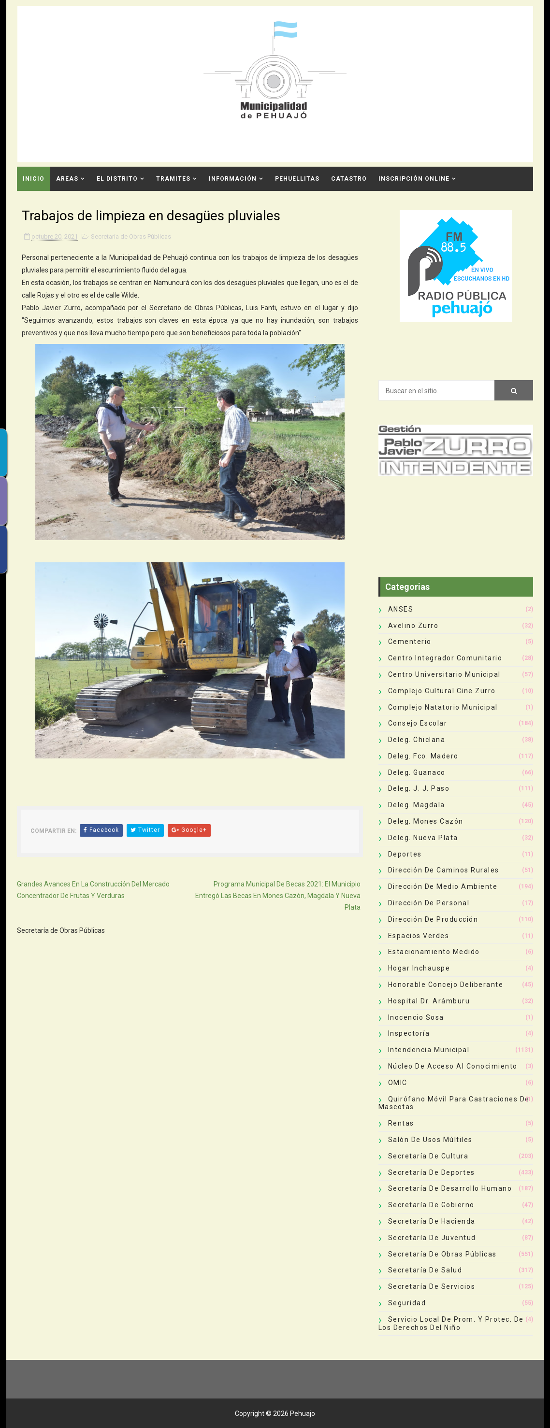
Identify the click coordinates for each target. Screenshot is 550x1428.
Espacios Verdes (418, 936)
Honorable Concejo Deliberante (446, 984)
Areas (67, 178)
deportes (405, 854)
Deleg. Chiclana (417, 739)
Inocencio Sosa (416, 1017)
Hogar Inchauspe (419, 968)
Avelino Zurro (413, 625)
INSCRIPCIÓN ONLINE (413, 178)
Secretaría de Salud (425, 1270)
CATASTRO (349, 178)
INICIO (33, 178)
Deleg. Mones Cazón (425, 821)
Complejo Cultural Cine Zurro (442, 691)
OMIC (397, 1082)
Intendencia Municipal (429, 1050)
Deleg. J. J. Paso (419, 788)
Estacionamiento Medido (434, 952)
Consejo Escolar (418, 723)
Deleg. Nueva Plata (423, 838)
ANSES (401, 609)
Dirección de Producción (433, 919)
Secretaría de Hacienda (432, 1221)
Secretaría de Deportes (431, 1172)
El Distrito (117, 178)
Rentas (401, 1123)
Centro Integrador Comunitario (445, 658)
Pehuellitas (297, 178)
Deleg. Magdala (416, 805)
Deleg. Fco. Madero (423, 756)
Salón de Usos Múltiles (430, 1139)
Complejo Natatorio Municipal (443, 707)
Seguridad (407, 1303)
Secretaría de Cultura (428, 1156)
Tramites (173, 178)
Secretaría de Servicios (432, 1286)
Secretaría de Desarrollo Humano (450, 1188)
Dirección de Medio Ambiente (443, 886)
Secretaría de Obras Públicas (131, 236)
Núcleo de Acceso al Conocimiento (453, 1066)
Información (233, 178)
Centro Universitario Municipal (444, 674)
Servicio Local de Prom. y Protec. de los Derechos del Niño (451, 1323)
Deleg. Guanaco (417, 772)
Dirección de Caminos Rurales (443, 870)
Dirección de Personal (429, 903)
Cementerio (410, 641)
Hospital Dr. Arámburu (429, 1001)
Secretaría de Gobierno (431, 1205)
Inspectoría (409, 1033)
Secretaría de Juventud (432, 1238)
